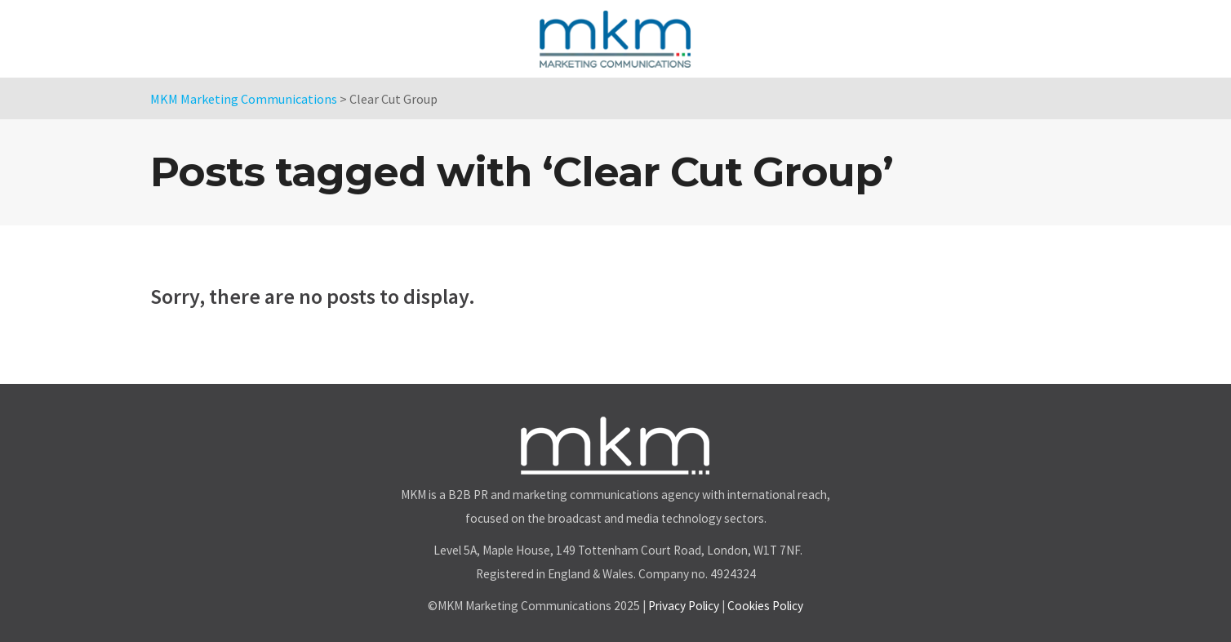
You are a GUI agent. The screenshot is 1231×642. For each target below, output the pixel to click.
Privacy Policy (683, 605)
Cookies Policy (765, 605)
